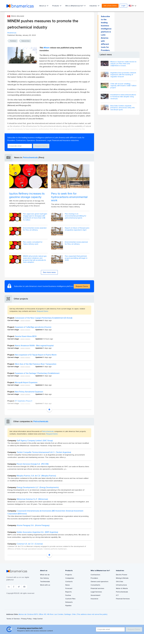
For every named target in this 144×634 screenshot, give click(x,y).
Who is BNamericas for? (74, 6)
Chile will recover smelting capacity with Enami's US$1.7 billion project (123, 86)
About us (43, 6)
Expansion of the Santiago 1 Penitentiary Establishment (37, 373)
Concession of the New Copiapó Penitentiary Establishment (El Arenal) (43, 318)
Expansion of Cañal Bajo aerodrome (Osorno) (33, 327)
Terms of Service (13, 619)
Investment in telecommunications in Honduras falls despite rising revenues (123, 97)
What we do (45, 575)
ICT (117, 595)
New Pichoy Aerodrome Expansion (29, 392)
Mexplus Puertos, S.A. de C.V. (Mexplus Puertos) (36, 476)
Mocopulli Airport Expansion (26, 382)
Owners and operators (99, 581)
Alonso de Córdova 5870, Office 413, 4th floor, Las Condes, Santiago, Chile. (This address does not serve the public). (63, 614)
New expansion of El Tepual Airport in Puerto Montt (36, 355)
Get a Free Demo (110, 6)
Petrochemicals (30, 158)
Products (55, 6)
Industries (93, 6)
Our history (44, 578)
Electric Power (121, 575)
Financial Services (123, 599)
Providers (94, 578)
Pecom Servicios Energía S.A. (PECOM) (33, 464)
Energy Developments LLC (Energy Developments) (38, 487)
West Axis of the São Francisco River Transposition (35, 364)
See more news (49, 272)
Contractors (95, 575)
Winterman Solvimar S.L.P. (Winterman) (32, 499)
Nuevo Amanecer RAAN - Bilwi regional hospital (34, 346)
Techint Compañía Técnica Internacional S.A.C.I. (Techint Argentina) (44, 452)
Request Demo (41, 146)
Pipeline (68, 605)
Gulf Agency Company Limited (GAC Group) (35, 441)
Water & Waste (122, 588)
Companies (69, 578)
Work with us (45, 585)
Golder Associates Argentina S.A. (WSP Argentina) (37, 532)
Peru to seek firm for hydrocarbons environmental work (69, 197)
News (67, 585)
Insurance (94, 599)
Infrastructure (121, 585)
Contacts (69, 581)
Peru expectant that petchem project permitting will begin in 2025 (76, 258)
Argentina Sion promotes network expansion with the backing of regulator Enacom (123, 75)
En (131, 6)
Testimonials (45, 581)
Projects (68, 575)
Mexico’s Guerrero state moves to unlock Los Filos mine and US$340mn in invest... (123, 64)
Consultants (95, 585)
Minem (46, 48)
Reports (68, 592)
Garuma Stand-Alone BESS (26, 336)
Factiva (68, 595)
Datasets (69, 602)
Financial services (97, 588)
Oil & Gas (119, 581)
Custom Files (70, 599)
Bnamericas (11, 33)
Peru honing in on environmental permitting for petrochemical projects (75, 216)
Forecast (68, 588)
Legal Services (96, 592)
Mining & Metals (122, 578)
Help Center (38, 619)
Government (95, 595)
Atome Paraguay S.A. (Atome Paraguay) (33, 525)
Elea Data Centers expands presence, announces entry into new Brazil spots (122, 108)
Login (123, 6)
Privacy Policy (26, 619)
